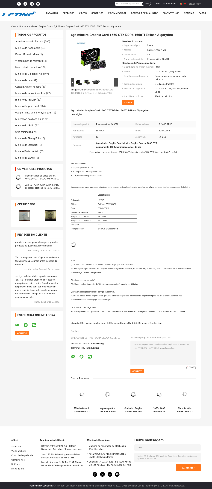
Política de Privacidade (40, 485)
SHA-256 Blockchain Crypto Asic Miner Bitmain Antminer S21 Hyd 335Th (60, 456)
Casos (202, 13)
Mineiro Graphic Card (41, 26)
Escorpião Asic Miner (27, 54)
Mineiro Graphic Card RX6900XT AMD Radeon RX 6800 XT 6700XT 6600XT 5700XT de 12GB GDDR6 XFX (82, 410)
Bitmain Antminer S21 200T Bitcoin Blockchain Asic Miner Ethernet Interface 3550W (61, 448)
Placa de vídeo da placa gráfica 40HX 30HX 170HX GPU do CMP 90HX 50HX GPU (41, 178)
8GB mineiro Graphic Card (93, 323)
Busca (146, 4)
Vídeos (83, 13)
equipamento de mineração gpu (33, 112)
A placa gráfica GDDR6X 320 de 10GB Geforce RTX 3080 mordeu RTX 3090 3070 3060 (107, 410)
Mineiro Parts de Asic (27, 151)
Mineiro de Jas (23, 80)
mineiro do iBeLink (25, 99)
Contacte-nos (171, 13)
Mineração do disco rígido (29, 119)
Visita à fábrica (117, 13)
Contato (128, 102)
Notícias (189, 13)
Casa (13, 26)
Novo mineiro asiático (27, 67)
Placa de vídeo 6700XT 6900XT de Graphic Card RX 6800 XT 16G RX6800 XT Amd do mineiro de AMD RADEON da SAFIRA (184, 410)
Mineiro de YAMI (24, 157)
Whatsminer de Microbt (28, 60)
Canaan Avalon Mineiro (28, 86)
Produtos (68, 13)
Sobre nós (97, 13)
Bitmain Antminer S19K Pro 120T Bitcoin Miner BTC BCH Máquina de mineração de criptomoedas (62, 464)
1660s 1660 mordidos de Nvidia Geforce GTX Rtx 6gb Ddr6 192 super (159, 410)
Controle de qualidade (144, 13)
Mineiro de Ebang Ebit (27, 138)
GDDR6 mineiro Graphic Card (148, 323)
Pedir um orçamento (166, 3)
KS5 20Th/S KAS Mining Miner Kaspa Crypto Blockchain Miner (107, 455)
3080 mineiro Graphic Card (120, 323)
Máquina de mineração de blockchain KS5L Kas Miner (107, 447)
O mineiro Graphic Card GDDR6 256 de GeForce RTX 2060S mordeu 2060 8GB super (133, 410)
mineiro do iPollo (24, 125)
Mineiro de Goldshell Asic (29, 73)
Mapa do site (17, 468)
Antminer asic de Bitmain (29, 41)
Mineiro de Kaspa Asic (27, 47)
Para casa (52, 13)
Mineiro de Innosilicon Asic (30, 93)
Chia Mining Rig (24, 131)
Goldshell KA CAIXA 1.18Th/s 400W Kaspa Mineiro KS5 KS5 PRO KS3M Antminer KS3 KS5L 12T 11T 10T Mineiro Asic (110, 463)
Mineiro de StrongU (26, 144)
